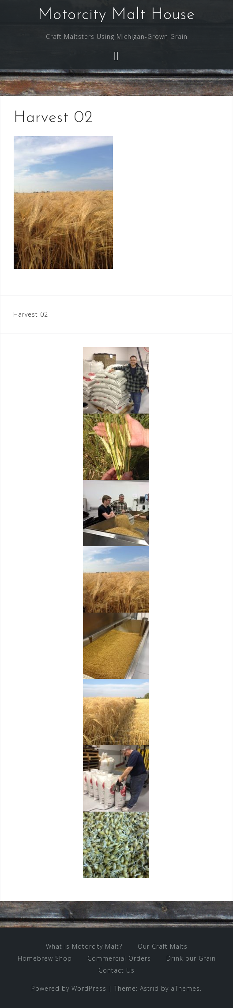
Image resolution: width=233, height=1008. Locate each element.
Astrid (149, 988)
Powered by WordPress (68, 988)
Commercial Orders (119, 958)
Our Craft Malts (163, 946)
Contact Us (116, 970)
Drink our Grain (191, 958)
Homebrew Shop (45, 958)
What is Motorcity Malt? (84, 946)
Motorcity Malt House (116, 15)
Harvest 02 (30, 314)
